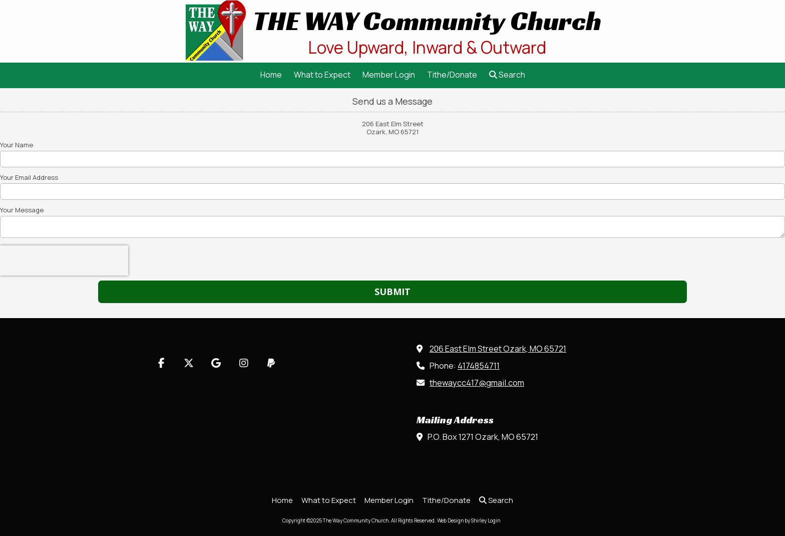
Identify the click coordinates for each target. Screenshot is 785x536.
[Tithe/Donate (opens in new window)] (452, 75)
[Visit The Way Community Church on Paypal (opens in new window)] (271, 363)
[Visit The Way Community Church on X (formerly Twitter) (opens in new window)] (188, 363)
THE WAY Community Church (427, 21)
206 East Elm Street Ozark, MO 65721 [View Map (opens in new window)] (498, 348)
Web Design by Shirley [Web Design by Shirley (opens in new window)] (462, 520)
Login (494, 520)
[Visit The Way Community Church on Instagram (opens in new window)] (243, 363)
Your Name (16, 145)
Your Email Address (29, 177)
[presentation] (64, 260)
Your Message (22, 210)
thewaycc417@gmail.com (477, 382)
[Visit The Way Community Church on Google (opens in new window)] (216, 363)
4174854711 (479, 365)
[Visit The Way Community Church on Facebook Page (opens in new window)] (161, 363)
